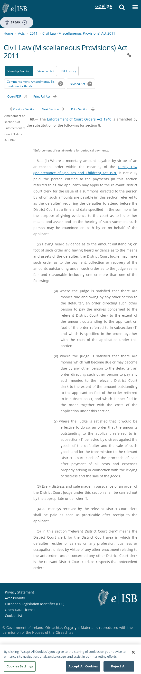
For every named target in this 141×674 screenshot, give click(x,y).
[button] (122, 8)
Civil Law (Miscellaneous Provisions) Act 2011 (78, 33)
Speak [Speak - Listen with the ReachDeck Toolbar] (16, 22)
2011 (34, 33)
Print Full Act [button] (41, 96)
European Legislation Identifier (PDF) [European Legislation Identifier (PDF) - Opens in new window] (34, 604)
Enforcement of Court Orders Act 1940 (79, 119)
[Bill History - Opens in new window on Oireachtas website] (69, 71)
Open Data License (20, 609)
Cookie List (13, 615)
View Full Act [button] (46, 71)
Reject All (118, 668)
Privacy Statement (19, 592)
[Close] (133, 654)
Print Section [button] (79, 109)
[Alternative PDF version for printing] (17, 96)
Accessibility (15, 598)
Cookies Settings (20, 668)
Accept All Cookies (83, 668)
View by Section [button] (19, 71)
